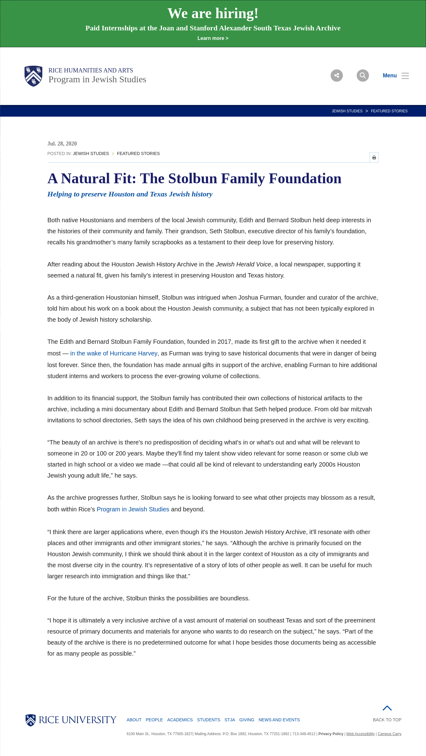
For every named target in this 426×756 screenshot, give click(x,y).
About (134, 719)
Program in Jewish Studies (97, 79)
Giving (246, 719)
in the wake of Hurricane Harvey (114, 353)
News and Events (279, 719)
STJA (230, 719)
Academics (180, 719)
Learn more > (213, 38)
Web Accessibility (360, 734)
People (154, 719)
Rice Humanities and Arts (90, 70)
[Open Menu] (392, 75)
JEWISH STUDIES (347, 111)
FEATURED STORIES (389, 111)
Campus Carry (389, 734)
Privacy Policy (330, 734)
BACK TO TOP (387, 719)
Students (208, 719)
